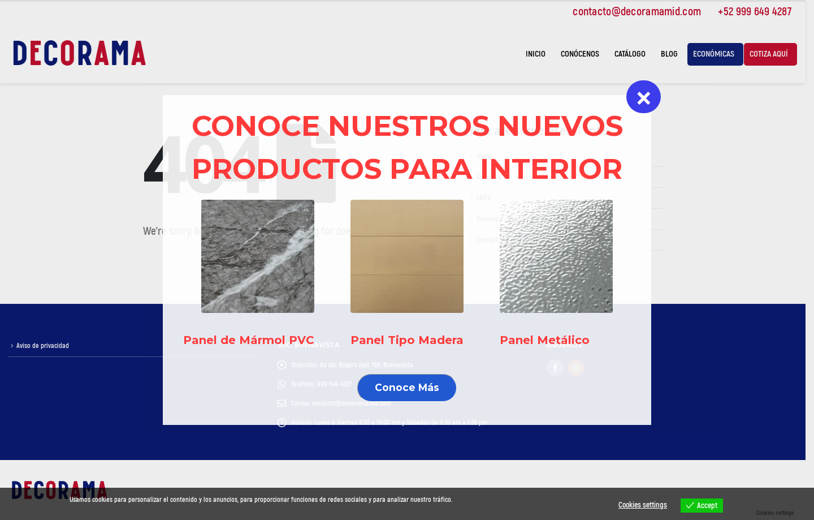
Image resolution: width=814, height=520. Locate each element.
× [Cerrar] (643, 96)
